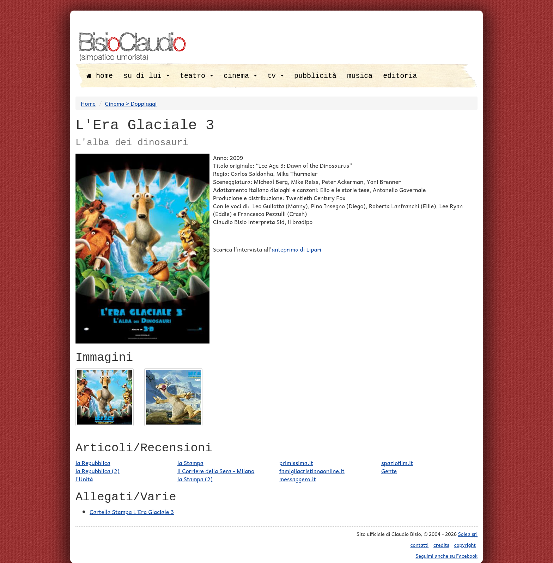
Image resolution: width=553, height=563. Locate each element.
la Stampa (190, 462)
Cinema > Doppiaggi (131, 103)
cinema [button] (240, 76)
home (99, 76)
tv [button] (275, 76)
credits (441, 545)
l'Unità (84, 478)
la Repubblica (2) (97, 470)
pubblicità (315, 76)
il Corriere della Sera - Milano (215, 470)
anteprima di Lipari (296, 249)
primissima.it (296, 462)
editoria (400, 76)
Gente (389, 470)
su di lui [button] (146, 76)
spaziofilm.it (397, 462)
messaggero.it (297, 478)
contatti (420, 545)
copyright (465, 545)
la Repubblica (92, 462)
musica (359, 76)
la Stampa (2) (195, 478)
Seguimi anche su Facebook (446, 555)
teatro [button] (196, 76)
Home (88, 103)
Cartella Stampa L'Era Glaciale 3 (132, 511)
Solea (468, 534)
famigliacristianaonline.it (312, 470)
